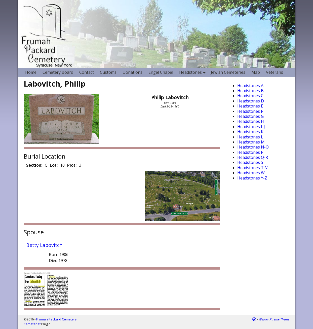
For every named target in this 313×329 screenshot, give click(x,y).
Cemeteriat (32, 324)
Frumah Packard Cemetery (56, 319)
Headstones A (250, 85)
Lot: (54, 165)
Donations (132, 72)
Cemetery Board (58, 72)
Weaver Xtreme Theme (274, 319)
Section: (34, 165)
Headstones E (250, 106)
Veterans (274, 72)
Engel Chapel (160, 72)
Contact (86, 72)
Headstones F (250, 111)
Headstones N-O (253, 147)
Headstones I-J (251, 126)
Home (30, 72)
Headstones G (250, 116)
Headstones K (250, 131)
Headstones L (250, 137)
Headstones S (250, 162)
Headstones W (251, 172)
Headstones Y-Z (252, 178)
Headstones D (250, 101)
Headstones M (251, 142)
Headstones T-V (252, 167)
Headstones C (250, 95)
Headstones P (250, 152)
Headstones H (250, 121)
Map (255, 72)
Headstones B (250, 90)
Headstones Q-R (252, 157)
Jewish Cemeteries (228, 72)
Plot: (71, 165)
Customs (108, 72)
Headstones (193, 72)
